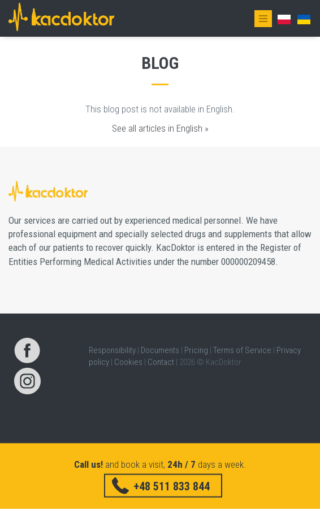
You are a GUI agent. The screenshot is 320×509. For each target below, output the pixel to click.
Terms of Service (242, 350)
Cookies (128, 362)
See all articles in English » (160, 128)
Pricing (196, 350)
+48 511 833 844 (171, 486)
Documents (160, 350)
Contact (161, 362)
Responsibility (112, 350)
